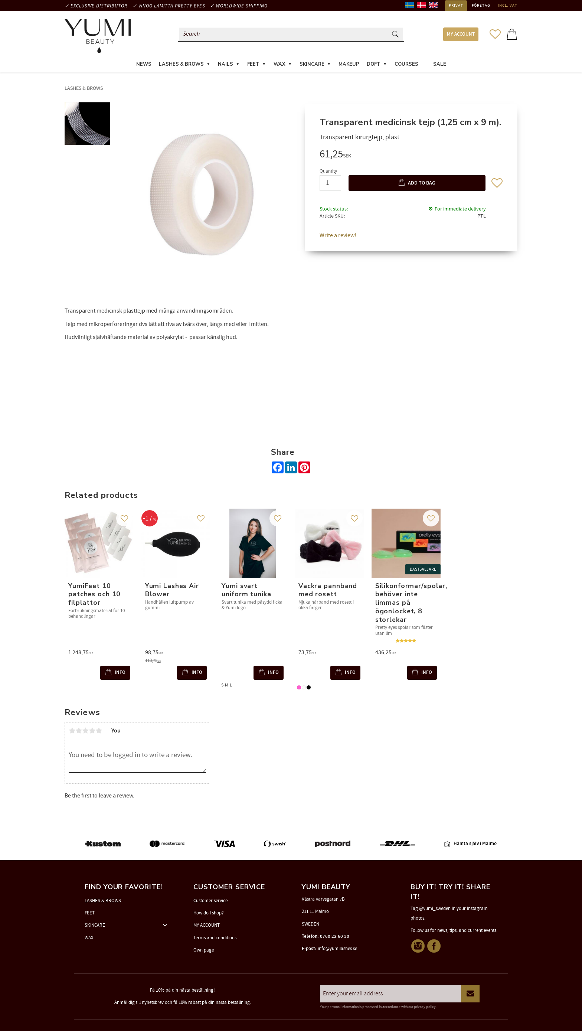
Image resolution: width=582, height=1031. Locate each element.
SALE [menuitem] (439, 64)
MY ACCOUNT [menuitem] (461, 34)
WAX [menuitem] (279, 64)
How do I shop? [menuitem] (208, 913)
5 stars (98, 730)
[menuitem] (425, 60)
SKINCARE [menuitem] (312, 64)
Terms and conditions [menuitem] (214, 938)
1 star (72, 730)
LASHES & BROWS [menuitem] (181, 64)
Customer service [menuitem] (210, 901)
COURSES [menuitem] (406, 64)
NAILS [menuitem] (225, 64)
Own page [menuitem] (203, 950)
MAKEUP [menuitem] (349, 64)
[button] (495, 34)
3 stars (85, 730)
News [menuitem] (143, 64)
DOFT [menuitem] (373, 64)
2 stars (78, 730)
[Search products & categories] (284, 34)
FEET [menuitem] (253, 64)
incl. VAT (507, 5)
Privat (456, 5)
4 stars (92, 730)
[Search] (395, 34)
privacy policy (425, 1007)
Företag (481, 5)
